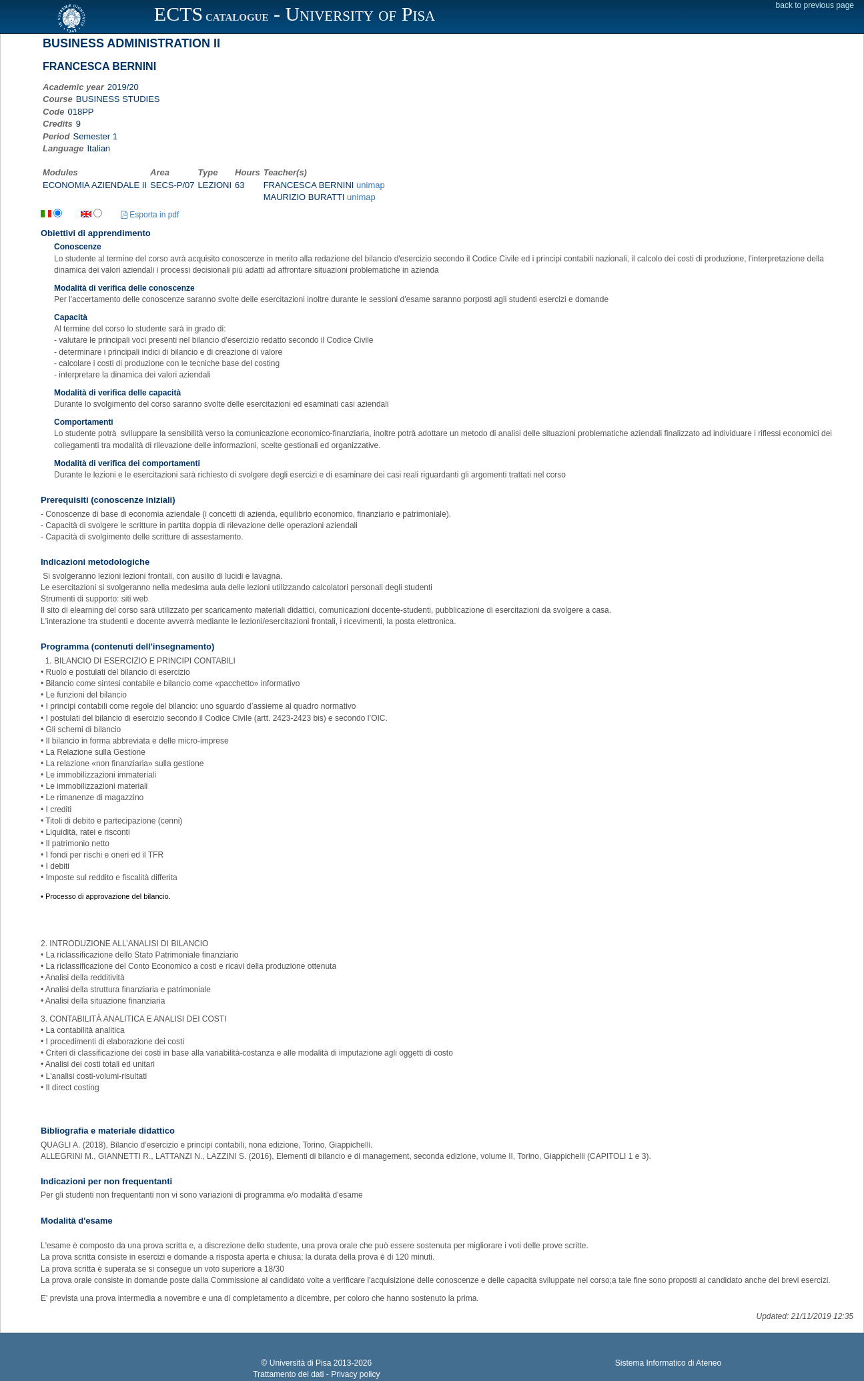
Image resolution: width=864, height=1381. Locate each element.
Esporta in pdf (150, 214)
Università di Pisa (301, 1363)
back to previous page (815, 5)
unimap (370, 185)
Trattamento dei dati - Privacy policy (316, 1374)
